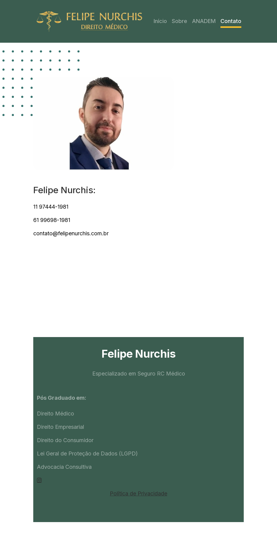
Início (160, 21)
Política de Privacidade (138, 493)
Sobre (179, 21)
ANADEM (204, 21)
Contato (230, 21)
